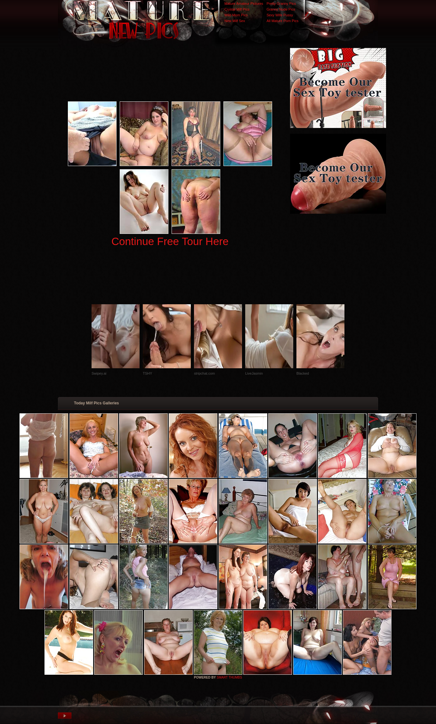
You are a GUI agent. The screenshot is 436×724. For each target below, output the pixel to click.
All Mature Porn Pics (283, 21)
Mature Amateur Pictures (243, 3)
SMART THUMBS (229, 677)
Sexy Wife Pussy (280, 15)
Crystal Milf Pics (236, 9)
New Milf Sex (234, 21)
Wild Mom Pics (236, 15)
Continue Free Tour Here (170, 241)
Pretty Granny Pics (281, 3)
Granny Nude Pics (281, 9)
